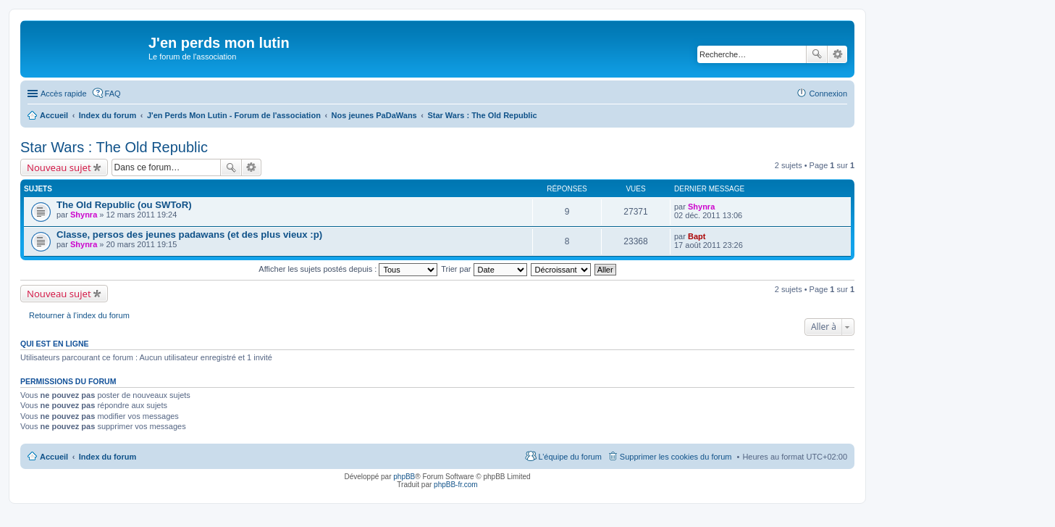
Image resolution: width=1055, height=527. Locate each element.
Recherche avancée (837, 54)
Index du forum (107, 456)
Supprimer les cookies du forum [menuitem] (676, 456)
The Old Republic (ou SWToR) (124, 204)
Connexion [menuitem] (828, 93)
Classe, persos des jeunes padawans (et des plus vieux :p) (189, 234)
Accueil (54, 456)
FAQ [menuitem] (113, 93)
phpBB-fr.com (456, 485)
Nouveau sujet (59, 167)
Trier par (483, 269)
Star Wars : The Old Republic (114, 147)
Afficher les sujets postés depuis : (348, 269)
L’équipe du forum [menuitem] (569, 456)
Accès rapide (64, 93)
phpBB (404, 477)
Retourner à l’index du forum (79, 315)
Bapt (696, 236)
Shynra (83, 214)
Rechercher (817, 54)
